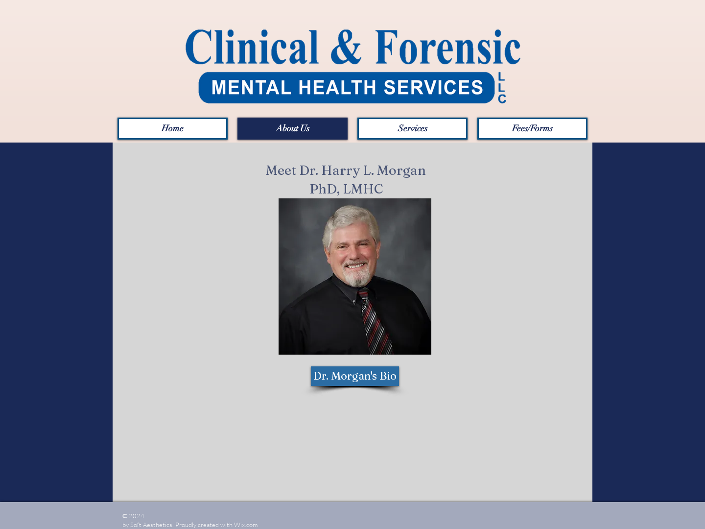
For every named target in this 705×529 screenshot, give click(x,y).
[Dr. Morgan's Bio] (355, 376)
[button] (532, 129)
